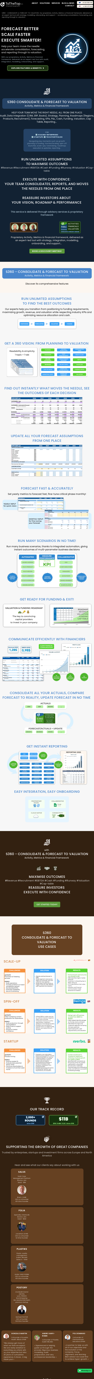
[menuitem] (35, 3)
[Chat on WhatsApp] (84, 1371)
